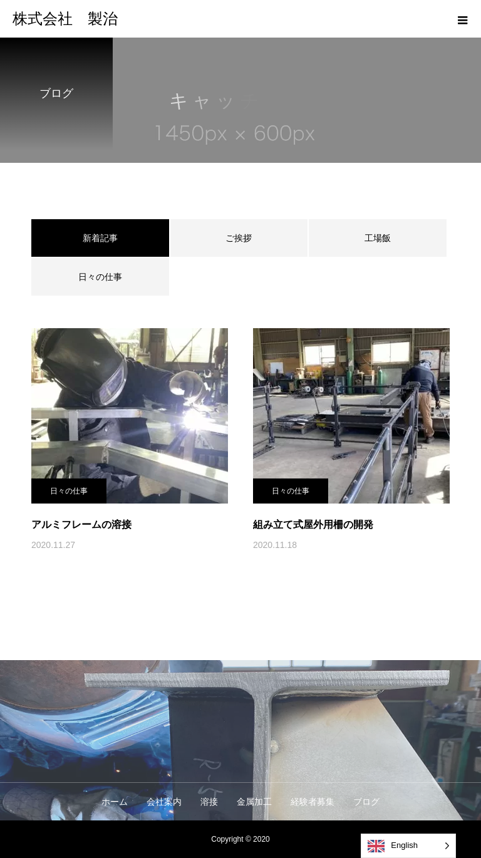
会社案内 (164, 802)
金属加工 (254, 802)
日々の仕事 (100, 277)
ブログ (366, 802)
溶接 (209, 802)
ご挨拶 (238, 238)
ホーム (114, 802)
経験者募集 (312, 802)
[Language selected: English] (408, 846)
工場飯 (378, 238)
